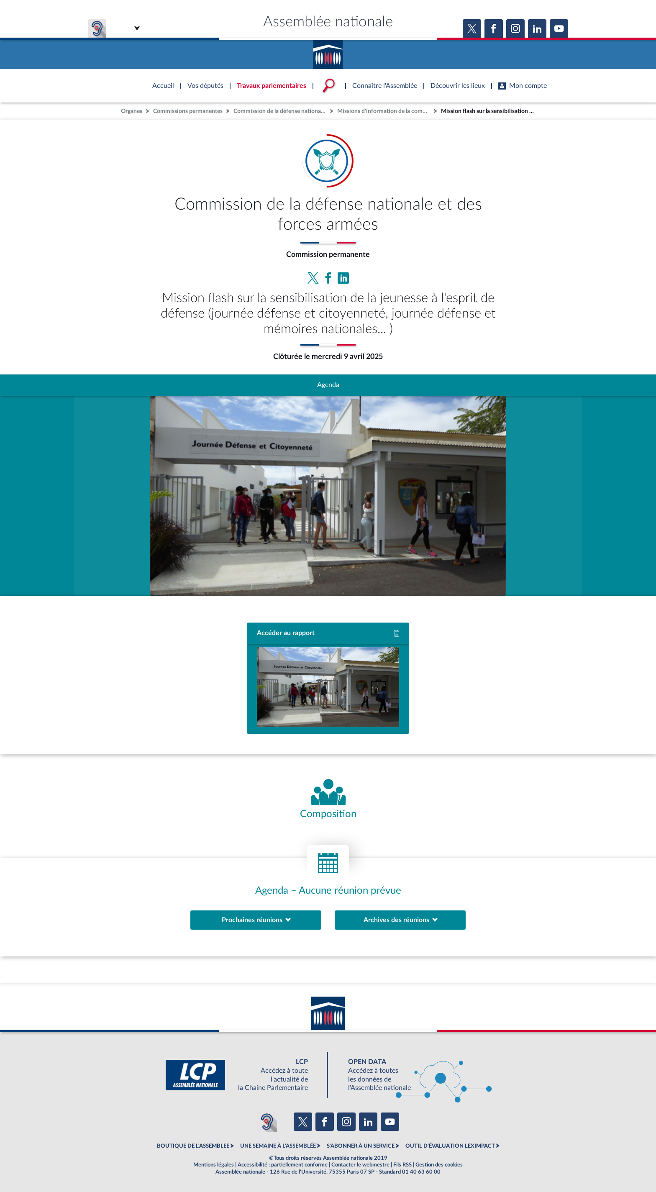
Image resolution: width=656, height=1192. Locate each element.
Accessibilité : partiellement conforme (283, 1164)
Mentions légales (213, 1164)
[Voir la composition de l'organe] (328, 799)
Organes (131, 111)
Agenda (328, 385)
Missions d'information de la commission (384, 111)
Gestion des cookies (439, 1164)
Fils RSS (402, 1164)
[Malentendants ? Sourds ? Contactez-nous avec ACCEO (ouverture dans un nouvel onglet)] (267, 1122)
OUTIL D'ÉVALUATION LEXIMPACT (450, 1145)
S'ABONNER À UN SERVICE (361, 1145)
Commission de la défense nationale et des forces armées (280, 111)
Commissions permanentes (188, 111)
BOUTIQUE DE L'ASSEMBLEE (193, 1145)
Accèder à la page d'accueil (328, 51)
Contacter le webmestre (360, 1164)
